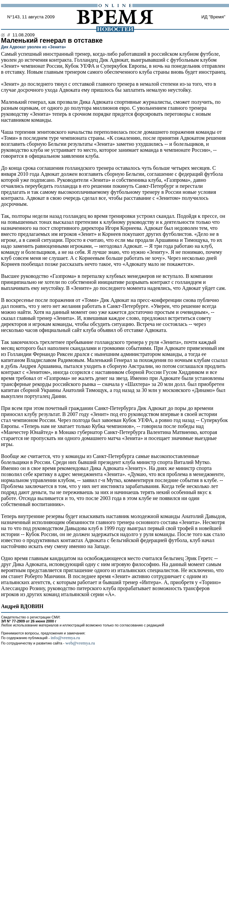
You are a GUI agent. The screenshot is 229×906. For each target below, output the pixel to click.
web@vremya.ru (80, 642)
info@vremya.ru (65, 637)
